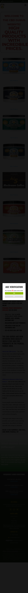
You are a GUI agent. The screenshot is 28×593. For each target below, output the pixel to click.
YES (14, 293)
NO (14, 296)
